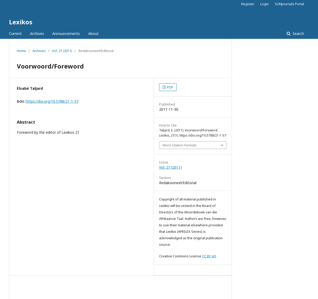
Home (21, 50)
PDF (169, 87)
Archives (37, 33)
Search (298, 33)
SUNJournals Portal (289, 4)
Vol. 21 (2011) (62, 50)
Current (15, 33)
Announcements (66, 33)
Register (247, 4)
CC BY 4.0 (209, 256)
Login (264, 4)
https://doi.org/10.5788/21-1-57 (52, 101)
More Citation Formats (180, 145)
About (93, 33)
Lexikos (20, 22)
